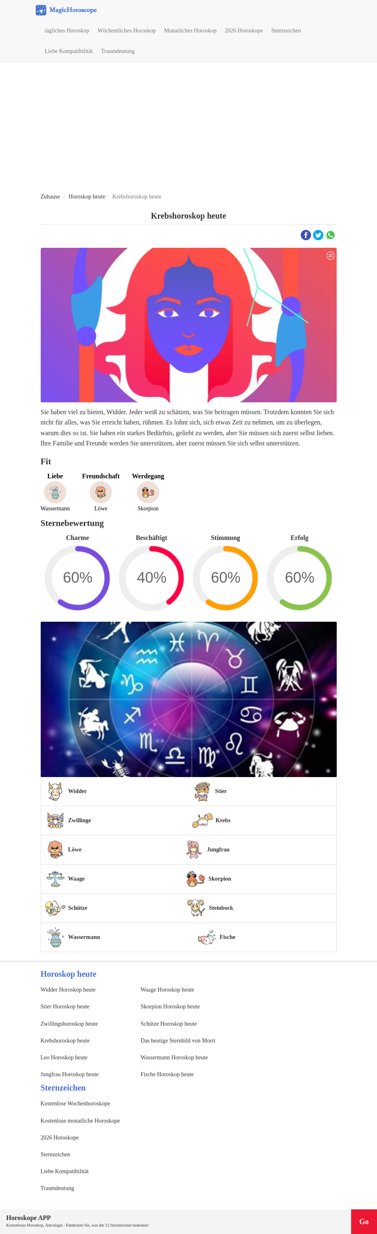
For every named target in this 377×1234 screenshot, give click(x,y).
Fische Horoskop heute (167, 1074)
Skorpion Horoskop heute (170, 1006)
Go (364, 1222)
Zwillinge (79, 820)
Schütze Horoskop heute (169, 1024)
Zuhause (50, 197)
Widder (77, 791)
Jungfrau (218, 850)
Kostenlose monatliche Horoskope (80, 1121)
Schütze (78, 908)
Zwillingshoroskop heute (69, 1024)
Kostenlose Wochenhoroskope (75, 1103)
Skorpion (219, 879)
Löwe (75, 850)
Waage (76, 879)
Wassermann (84, 937)
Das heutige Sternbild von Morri (178, 1041)
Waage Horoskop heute (167, 990)
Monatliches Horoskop (190, 31)
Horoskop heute (87, 197)
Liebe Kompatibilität (69, 51)
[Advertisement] (188, 127)
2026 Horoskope (244, 31)
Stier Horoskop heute (65, 1006)
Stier (221, 791)
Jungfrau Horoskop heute (70, 1074)
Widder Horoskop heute (68, 990)
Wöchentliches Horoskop (126, 31)
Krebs (222, 820)
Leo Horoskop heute (64, 1057)
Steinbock (221, 908)
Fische (227, 937)
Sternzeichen (286, 31)
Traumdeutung (118, 51)
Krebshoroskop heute (65, 1041)
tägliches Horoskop (67, 31)
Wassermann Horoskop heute (174, 1057)
